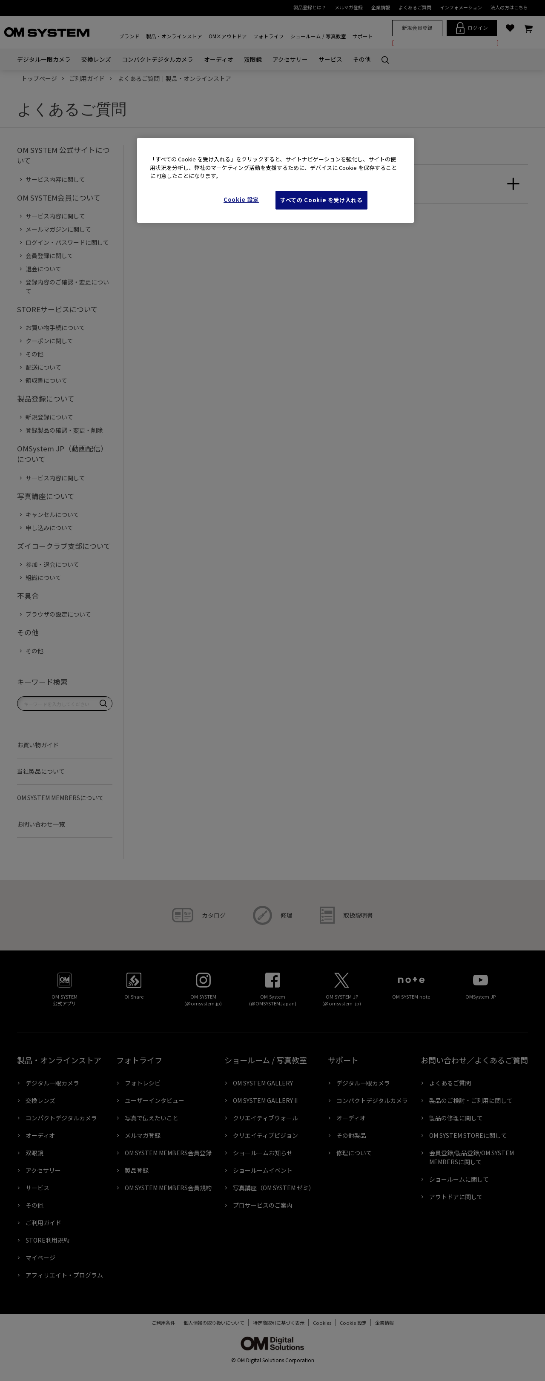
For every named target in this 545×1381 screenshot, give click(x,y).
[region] (275, 180)
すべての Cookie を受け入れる (321, 200)
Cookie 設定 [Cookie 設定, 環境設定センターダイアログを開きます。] (241, 199)
